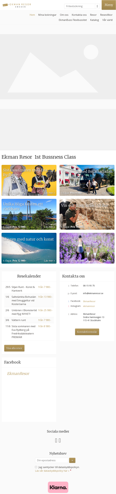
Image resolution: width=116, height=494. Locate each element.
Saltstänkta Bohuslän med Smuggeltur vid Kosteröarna (24, 216)
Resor (93, 14)
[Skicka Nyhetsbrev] (72, 375)
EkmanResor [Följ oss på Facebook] (89, 216)
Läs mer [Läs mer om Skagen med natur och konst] (48, 176)
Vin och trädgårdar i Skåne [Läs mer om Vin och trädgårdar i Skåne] (84, 135)
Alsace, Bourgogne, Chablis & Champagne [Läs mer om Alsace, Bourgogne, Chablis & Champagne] (86, 167)
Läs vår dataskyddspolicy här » (52, 386)
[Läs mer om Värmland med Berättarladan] (87, 95)
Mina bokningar (47, 14)
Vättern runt (19, 235)
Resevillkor (106, 14)
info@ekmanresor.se (93, 208)
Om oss (64, 14)
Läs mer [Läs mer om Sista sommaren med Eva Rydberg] (48, 108)
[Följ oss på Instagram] (60, 355)
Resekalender (29, 191)
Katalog (94, 20)
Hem (32, 14)
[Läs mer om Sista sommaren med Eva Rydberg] (29, 95)
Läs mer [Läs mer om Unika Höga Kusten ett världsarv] (48, 142)
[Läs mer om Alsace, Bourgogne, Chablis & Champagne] (87, 163)
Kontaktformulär (87, 247)
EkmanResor (18, 289)
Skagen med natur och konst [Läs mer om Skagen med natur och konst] (28, 169)
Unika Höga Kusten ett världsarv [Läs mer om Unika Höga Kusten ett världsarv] (23, 133)
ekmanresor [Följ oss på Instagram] (89, 221)
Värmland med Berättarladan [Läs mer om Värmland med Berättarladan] (86, 101)
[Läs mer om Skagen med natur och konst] (29, 163)
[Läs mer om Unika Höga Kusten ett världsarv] (29, 129)
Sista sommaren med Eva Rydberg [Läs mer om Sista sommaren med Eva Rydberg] (25, 99)
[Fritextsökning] (79, 6)
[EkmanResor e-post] (56, 467)
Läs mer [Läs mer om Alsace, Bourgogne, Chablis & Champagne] (106, 176)
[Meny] (109, 5)
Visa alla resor (14, 263)
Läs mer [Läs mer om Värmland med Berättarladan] (106, 108)
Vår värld (107, 20)
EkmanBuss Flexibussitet (73, 20)
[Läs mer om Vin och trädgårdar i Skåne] (87, 129)
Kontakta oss (79, 14)
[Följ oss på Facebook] (56, 355)
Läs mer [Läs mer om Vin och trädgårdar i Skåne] (106, 142)
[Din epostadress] (51, 375)
